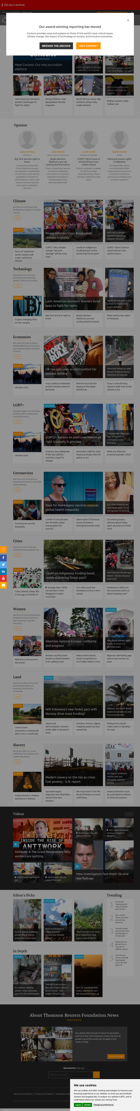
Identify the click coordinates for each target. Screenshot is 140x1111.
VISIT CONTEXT (88, 45)
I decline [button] (87, 1105)
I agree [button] (78, 1105)
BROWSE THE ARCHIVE (56, 45)
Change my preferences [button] (104, 1105)
